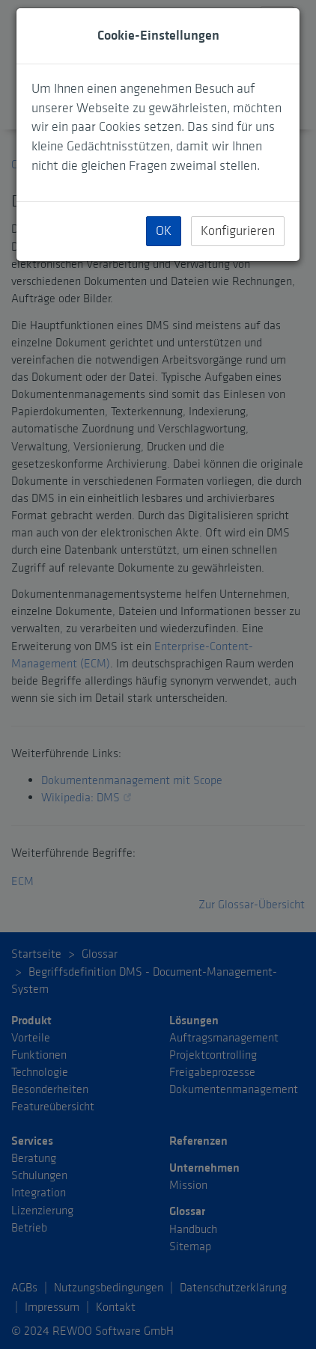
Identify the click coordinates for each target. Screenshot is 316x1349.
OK (163, 230)
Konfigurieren (238, 230)
